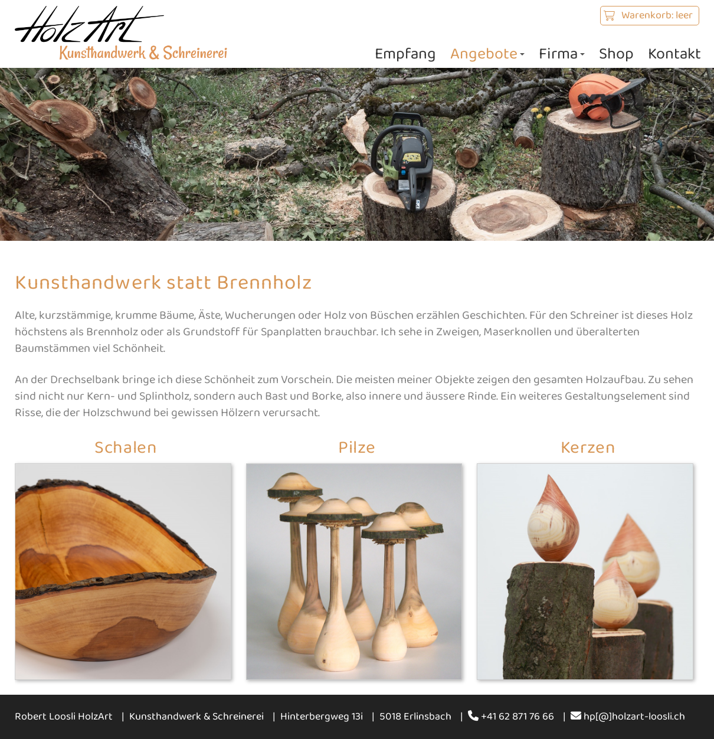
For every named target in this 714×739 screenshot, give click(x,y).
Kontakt (674, 53)
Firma (562, 53)
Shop (616, 53)
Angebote (487, 53)
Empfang (405, 53)
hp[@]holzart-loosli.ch (628, 716)
